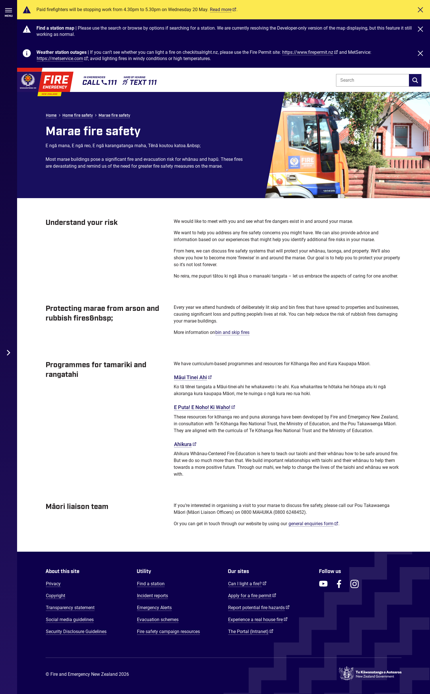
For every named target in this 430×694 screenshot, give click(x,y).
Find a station (151, 583)
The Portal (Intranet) (250, 631)
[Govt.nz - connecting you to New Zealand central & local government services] (370, 674)
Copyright (55, 595)
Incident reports (152, 595)
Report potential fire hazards (259, 607)
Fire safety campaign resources (168, 631)
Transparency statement (70, 607)
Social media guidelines (70, 619)
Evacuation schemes (158, 619)
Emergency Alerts (154, 607)
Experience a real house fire (258, 619)
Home (51, 116)
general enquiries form (313, 523)
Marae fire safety (114, 116)
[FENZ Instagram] (354, 584)
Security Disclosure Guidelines (76, 631)
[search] (415, 80)
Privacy (53, 583)
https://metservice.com (60, 58)
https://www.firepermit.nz (307, 52)
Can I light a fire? (247, 583)
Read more (221, 9)
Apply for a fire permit (252, 595)
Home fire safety (77, 116)
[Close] (420, 10)
